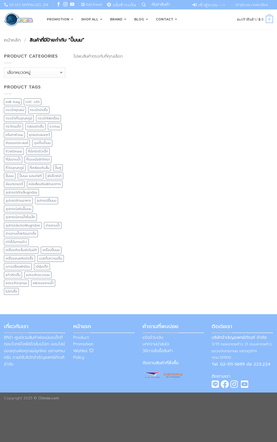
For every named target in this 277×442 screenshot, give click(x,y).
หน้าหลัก (12, 40)
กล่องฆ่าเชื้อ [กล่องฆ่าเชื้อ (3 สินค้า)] (35, 126)
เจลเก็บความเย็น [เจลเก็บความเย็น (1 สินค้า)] (50, 258)
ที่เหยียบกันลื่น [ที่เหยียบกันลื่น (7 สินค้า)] (39, 167)
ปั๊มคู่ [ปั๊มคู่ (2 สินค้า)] (58, 167)
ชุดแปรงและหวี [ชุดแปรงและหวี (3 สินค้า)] (39, 134)
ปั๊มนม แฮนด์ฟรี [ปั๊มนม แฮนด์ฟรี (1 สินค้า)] (30, 175)
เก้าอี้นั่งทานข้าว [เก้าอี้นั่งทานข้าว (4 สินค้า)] (16, 241)
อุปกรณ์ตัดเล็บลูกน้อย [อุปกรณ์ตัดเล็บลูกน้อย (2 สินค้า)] (21, 192)
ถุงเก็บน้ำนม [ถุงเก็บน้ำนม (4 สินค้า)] (42, 142)
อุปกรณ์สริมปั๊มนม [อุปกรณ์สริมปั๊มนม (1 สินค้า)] (18, 208)
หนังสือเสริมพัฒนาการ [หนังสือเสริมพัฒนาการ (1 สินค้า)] (45, 183)
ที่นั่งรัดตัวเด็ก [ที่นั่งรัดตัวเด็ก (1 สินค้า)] (38, 151)
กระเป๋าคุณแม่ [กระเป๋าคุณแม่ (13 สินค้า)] (14, 109)
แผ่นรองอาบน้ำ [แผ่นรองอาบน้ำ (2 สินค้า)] (43, 282)
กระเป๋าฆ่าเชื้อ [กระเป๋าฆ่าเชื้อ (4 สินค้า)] (39, 109)
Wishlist (83, 351)
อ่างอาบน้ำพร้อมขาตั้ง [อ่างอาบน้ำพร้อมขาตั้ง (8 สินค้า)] (20, 233)
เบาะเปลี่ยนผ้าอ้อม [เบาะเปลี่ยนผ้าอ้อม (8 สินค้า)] (17, 266)
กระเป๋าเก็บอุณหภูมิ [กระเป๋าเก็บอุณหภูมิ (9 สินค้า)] (18, 118)
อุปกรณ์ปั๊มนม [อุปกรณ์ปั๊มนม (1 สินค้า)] (46, 200)
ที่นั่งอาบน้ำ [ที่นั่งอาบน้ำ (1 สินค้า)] (13, 159)
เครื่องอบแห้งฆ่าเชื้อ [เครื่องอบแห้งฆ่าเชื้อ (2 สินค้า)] (19, 258)
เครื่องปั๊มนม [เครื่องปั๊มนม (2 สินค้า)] (51, 249)
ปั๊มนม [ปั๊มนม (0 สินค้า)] (9, 175)
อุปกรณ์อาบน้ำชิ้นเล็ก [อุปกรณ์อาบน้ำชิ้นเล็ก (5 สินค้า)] (20, 216)
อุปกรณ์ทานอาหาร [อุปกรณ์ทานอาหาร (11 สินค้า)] (18, 200)
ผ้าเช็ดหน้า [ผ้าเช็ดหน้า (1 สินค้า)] (54, 175)
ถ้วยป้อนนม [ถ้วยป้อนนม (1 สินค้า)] (13, 151)
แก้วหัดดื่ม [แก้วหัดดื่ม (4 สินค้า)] (12, 274)
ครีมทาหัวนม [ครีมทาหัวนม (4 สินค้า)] (14, 134)
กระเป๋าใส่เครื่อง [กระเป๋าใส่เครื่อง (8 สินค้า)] (48, 118)
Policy (78, 357)
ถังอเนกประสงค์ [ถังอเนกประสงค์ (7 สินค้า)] (16, 142)
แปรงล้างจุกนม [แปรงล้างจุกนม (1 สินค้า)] (16, 282)
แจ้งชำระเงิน (153, 337)
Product (81, 337)
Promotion (83, 344)
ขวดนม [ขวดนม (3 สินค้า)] (54, 126)
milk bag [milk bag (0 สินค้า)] (12, 101)
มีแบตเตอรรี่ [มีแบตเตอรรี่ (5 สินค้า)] (14, 183)
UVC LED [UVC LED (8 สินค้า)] (32, 101)
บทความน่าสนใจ (156, 344)
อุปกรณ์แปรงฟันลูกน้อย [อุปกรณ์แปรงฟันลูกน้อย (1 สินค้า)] (22, 225)
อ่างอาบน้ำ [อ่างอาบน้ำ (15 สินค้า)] (53, 225)
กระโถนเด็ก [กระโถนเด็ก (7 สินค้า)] (13, 126)
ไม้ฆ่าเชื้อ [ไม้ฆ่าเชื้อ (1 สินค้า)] (11, 291)
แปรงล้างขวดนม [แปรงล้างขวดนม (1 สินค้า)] (38, 274)
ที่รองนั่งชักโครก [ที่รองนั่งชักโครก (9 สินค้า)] (38, 159)
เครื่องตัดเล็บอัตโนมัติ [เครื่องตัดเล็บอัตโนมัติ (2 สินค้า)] (21, 249)
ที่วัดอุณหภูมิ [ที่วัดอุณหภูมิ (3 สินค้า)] (14, 167)
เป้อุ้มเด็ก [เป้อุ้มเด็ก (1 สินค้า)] (42, 266)
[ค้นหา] (144, 4)
